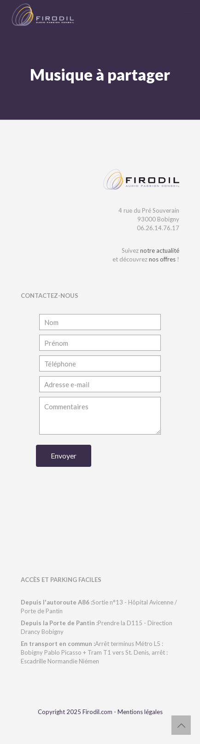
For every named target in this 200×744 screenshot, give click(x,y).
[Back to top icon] (181, 725)
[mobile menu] (187, 14)
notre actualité (159, 250)
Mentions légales (140, 711)
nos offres (162, 259)
